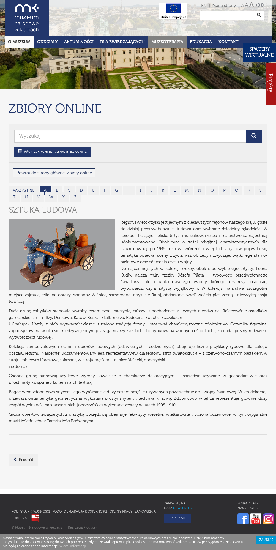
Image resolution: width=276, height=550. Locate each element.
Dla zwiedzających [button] (122, 18)
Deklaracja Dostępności (85, 487)
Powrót (23, 435)
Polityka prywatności (31, 487)
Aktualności (79, 18)
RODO (57, 487)
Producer (90, 503)
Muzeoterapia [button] (167, 18)
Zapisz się (178, 494)
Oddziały (47, 18)
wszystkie (23, 166)
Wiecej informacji (72, 521)
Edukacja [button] (201, 18)
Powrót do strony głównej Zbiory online (54, 149)
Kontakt (228, 18)
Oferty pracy (121, 487)
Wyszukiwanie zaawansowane (52, 127)
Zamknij (266, 516)
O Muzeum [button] (19, 18)
